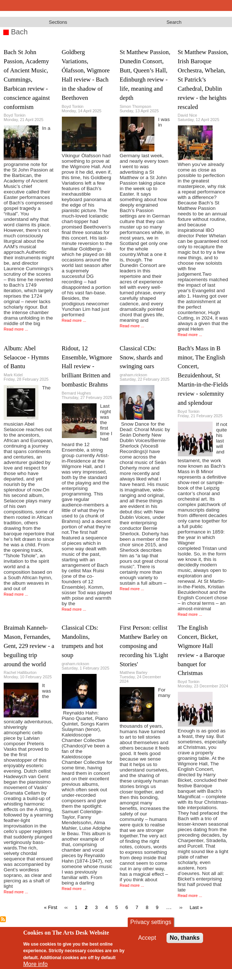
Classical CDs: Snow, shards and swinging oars (141, 357)
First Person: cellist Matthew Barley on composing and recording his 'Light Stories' (144, 646)
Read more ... (16, 329)
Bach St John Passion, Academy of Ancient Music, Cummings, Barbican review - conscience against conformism (27, 79)
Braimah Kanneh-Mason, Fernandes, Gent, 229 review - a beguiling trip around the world (29, 646)
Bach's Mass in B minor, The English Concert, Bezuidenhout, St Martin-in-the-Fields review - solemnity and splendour (203, 375)
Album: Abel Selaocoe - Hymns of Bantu (26, 357)
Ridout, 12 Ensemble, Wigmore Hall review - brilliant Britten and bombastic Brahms (87, 366)
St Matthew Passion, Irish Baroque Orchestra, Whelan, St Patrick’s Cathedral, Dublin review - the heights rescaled (203, 79)
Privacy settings (150, 922)
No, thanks (185, 938)
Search (174, 22)
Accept (147, 938)
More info (35, 964)
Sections (58, 22)
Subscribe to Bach (3, 919)
